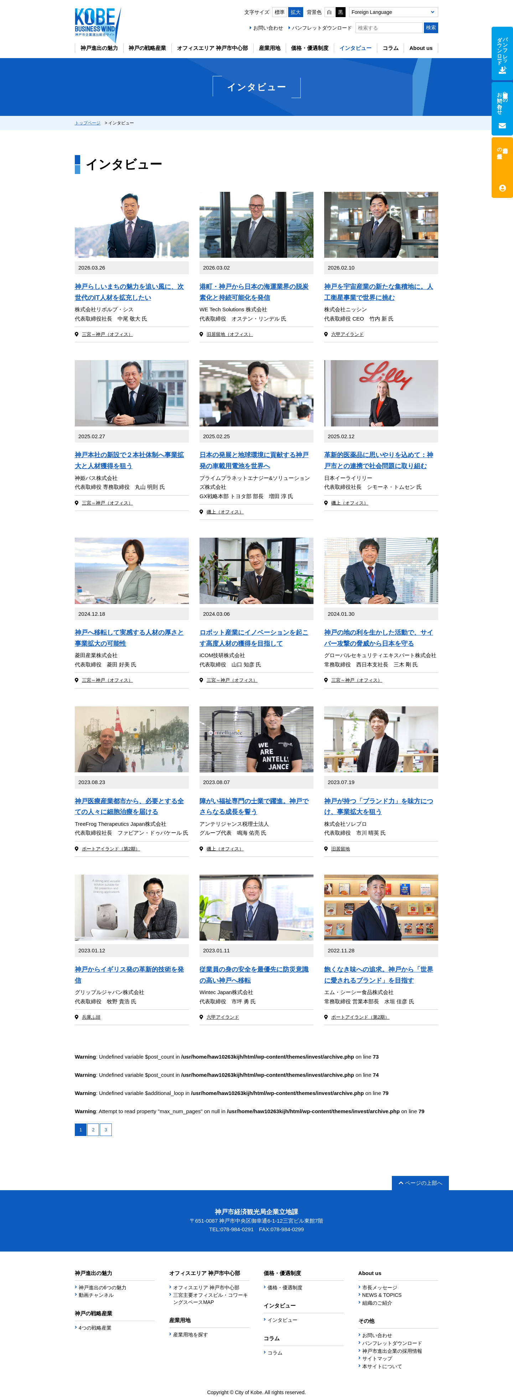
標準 (280, 12)
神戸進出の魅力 (99, 48)
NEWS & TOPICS (382, 1295)
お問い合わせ (268, 27)
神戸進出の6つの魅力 (102, 1287)
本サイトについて (382, 1366)
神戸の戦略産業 (147, 48)
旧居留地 (340, 848)
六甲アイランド (347, 334)
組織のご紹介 (377, 1303)
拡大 (296, 12)
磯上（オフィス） (225, 512)
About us (420, 48)
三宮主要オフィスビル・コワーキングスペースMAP (210, 1298)
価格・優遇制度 (309, 48)
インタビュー (356, 48)
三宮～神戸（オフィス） (107, 334)
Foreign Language (372, 12)
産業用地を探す (190, 1334)
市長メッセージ (379, 1287)
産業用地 (269, 48)
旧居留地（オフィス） (230, 334)
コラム (391, 48)
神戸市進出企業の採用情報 (392, 1351)
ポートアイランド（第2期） (111, 848)
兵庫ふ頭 (91, 1017)
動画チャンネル (96, 1295)
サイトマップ (377, 1358)
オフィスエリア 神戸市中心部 (212, 48)
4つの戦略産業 (95, 1328)
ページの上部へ (420, 1183)
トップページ (87, 123)
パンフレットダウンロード (322, 27)
